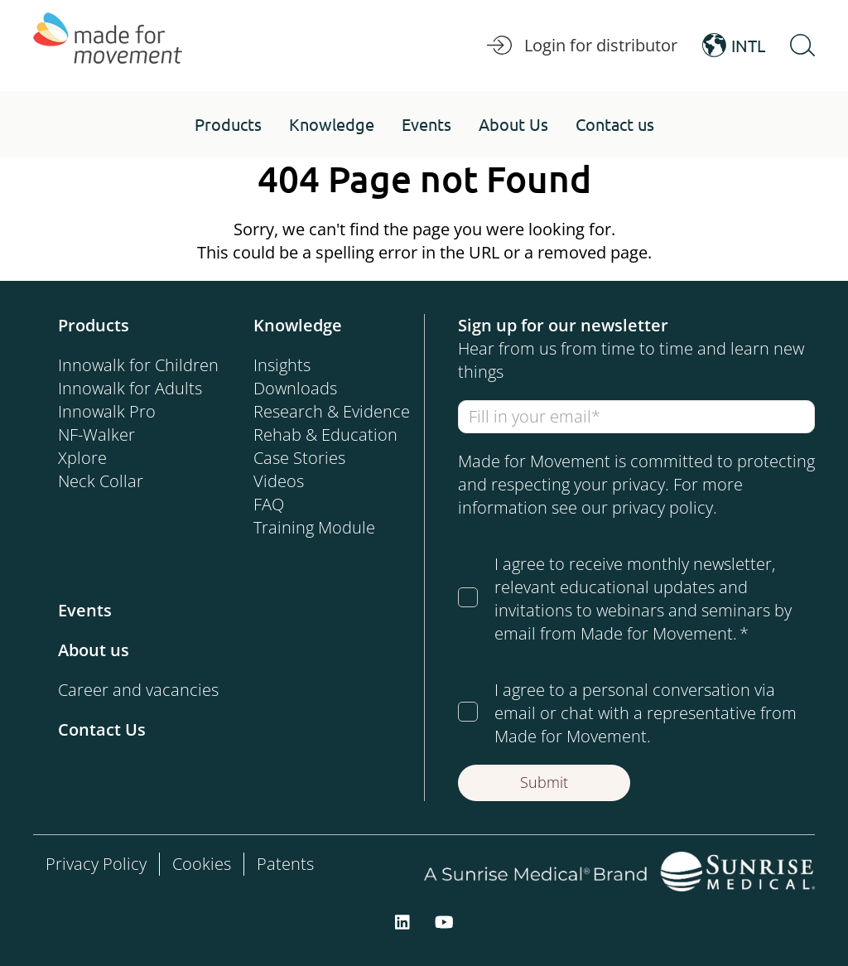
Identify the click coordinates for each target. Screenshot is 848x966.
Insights (282, 365)
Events (85, 610)
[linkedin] (402, 921)
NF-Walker (96, 434)
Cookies (201, 863)
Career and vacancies (138, 690)
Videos (278, 481)
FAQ (268, 504)
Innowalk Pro (107, 411)
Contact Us (102, 729)
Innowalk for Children (138, 365)
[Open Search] (802, 45)
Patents (285, 863)
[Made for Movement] (107, 45)
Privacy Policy (96, 863)
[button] (228, 124)
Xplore (82, 458)
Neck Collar (100, 481)
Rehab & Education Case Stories (325, 446)
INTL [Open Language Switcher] (733, 45)
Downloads (295, 388)
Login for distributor (582, 45)
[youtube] (444, 921)
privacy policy (662, 507)
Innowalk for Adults (130, 388)
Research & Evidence (331, 411)
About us (93, 650)
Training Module (314, 527)
